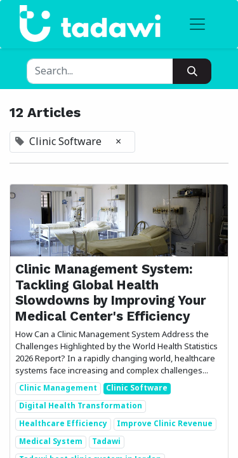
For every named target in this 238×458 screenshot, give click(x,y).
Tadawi (106, 442)
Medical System (51, 442)
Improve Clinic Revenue (165, 424)
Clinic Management (58, 388)
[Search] (192, 71)
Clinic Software (137, 388)
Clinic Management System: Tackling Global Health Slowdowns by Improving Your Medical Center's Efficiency (110, 292)
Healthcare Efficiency (63, 424)
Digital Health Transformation (80, 406)
